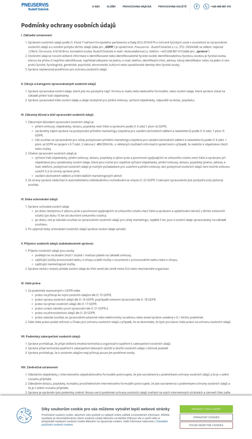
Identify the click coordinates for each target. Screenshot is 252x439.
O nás (96, 6)
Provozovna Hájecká (137, 6)
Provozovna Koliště (172, 6)
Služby (111, 6)
